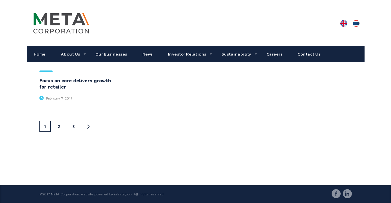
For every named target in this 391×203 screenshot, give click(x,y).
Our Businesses (111, 54)
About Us (70, 54)
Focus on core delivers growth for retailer (75, 83)
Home (40, 54)
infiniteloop (123, 194)
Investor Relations (187, 54)
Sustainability (236, 54)
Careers (275, 54)
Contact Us (309, 54)
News (147, 54)
